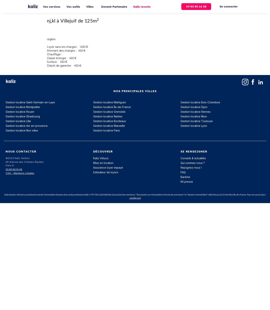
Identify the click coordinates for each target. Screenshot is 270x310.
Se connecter (229, 6)
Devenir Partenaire (114, 6)
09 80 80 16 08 (196, 6)
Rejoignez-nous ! (191, 167)
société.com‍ (135, 198)
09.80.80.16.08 (14, 169)
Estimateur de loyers (105, 172)
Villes (90, 6)
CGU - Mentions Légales (20, 173)
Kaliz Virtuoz (101, 158)
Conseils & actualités (193, 158)
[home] (33, 6)
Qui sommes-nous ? (193, 162)
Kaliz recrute (142, 6)
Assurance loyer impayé (108, 167)
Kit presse (187, 181)
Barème (185, 177)
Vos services (51, 6)
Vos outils (73, 6)
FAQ (183, 172)
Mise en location (103, 162)
